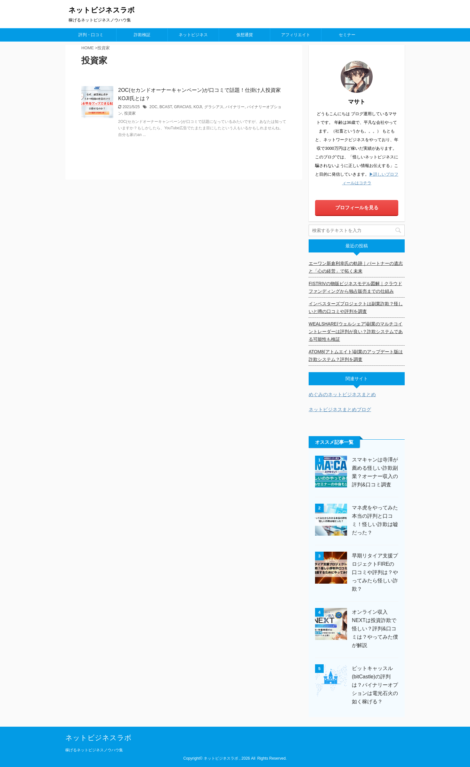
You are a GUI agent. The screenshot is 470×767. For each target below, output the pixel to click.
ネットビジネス (193, 34)
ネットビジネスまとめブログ (340, 409)
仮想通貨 (244, 34)
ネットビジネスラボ (102, 10)
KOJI (197, 107)
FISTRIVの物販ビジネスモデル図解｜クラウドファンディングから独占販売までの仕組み (355, 287)
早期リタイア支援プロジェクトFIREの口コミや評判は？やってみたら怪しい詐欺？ (375, 572)
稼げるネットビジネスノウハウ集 (94, 750)
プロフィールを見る (356, 207)
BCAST (165, 107)
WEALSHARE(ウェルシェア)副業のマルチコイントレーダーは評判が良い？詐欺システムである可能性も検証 (356, 331)
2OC (154, 107)
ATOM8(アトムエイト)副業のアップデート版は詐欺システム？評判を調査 (356, 355)
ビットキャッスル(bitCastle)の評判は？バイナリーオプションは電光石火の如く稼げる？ (375, 685)
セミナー (347, 34)
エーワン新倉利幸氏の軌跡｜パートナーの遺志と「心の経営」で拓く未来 (356, 267)
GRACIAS (182, 107)
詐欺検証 (142, 34)
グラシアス (213, 107)
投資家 (130, 113)
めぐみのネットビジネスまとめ (342, 394)
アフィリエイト (295, 34)
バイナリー (235, 107)
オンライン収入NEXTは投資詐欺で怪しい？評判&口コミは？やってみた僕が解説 (375, 628)
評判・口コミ (90, 34)
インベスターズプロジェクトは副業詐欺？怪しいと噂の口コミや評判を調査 (356, 307)
